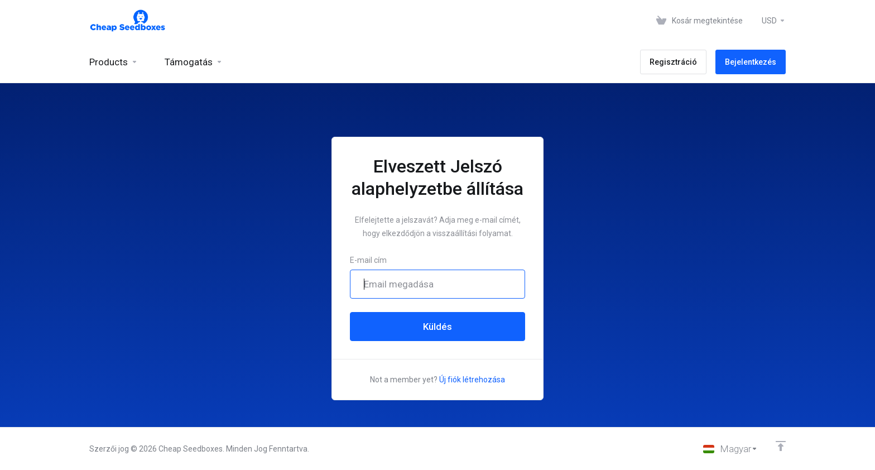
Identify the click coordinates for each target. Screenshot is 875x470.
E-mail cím (368, 260)
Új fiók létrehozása (472, 379)
